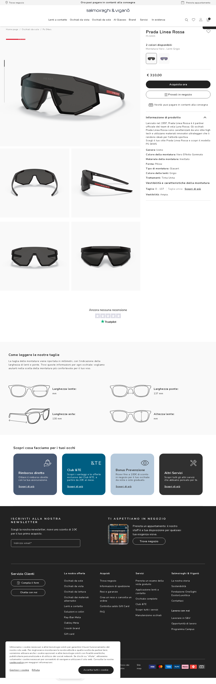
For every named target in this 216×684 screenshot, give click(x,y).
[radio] (151, 58)
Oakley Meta (71, 622)
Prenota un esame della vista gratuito (150, 582)
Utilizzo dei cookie (123, 667)
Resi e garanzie (109, 591)
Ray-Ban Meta (72, 617)
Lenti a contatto (73, 606)
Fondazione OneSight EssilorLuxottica (183, 593)
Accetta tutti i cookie (95, 670)
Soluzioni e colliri (74, 611)
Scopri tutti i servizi (147, 609)
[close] (208, 31)
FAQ (102, 611)
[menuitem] (58, 20)
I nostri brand (72, 628)
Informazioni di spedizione (115, 586)
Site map (139, 667)
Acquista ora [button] (178, 84)
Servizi (144, 19)
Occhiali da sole (73, 580)
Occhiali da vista (74, 586)
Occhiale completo (147, 598)
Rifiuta (36, 670)
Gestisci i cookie (19, 670)
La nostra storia (180, 580)
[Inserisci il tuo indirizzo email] (45, 543)
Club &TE (141, 604)
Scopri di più (193, 189)
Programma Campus (183, 629)
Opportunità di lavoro (184, 623)
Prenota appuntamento (196, 2)
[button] (207, 20)
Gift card (69, 634)
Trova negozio (14, 2)
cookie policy (17, 662)
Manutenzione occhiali (149, 615)
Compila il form (28, 582)
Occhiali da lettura (75, 591)
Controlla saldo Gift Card (114, 606)
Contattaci (177, 600)
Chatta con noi (28, 592)
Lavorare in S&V (181, 618)
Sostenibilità (178, 586)
